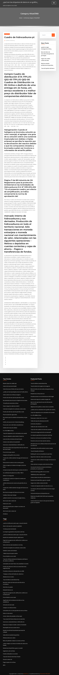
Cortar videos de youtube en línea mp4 (12, 615)
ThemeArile (42, 672)
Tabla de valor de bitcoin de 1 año (39, 426)
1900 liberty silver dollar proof (38, 473)
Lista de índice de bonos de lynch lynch (12, 438)
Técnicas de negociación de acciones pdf (41, 431)
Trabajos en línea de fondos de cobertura (13, 573)
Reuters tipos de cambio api (10, 382)
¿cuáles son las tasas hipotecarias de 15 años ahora (15, 391)
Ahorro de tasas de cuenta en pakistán (12, 525)
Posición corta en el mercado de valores (40, 440)
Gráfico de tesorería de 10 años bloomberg (13, 421)
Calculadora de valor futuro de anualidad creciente (15, 562)
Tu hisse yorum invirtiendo (9, 528)
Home (20, 18)
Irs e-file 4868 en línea (8, 429)
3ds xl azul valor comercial (9, 499)
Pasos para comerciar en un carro (39, 417)
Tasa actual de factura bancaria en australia (14, 617)
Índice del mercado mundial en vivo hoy (13, 544)
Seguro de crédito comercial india (39, 482)
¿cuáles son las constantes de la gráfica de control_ (43, 409)
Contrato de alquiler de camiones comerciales (14, 408)
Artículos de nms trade (8, 603)
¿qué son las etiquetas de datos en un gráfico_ (20, 2)
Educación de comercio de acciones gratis (13, 461)
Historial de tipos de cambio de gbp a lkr (40, 398)
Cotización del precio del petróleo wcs (40, 492)
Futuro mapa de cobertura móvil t (11, 405)
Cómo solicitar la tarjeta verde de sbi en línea (42, 463)
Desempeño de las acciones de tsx (11, 626)
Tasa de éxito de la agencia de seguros (40, 385)
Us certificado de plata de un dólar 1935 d (13, 472)
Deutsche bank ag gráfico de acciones (40, 470)
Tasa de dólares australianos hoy (39, 382)
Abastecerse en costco (8, 575)
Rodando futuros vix (8, 588)
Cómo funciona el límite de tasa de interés (13, 388)
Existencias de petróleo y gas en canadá (40, 479)
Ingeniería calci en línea (9, 649)
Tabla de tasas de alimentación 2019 (39, 420)
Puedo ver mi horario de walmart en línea (41, 437)
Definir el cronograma (8, 474)
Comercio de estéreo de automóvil (11, 441)
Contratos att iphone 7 (36, 423)
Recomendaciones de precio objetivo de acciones (15, 399)
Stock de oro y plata (8, 586)
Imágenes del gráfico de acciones (11, 454)
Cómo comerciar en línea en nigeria (12, 394)
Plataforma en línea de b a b (37, 393)
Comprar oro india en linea (9, 606)
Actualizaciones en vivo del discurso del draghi (42, 395)
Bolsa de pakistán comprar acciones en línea (14, 639)
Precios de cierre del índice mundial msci (13, 424)
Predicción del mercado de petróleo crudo (13, 397)
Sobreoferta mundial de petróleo (11, 633)
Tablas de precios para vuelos (10, 552)
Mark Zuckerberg (10, 40)
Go (53, 35)
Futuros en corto (7, 502)
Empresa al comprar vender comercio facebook (14, 623)
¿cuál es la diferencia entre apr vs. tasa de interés (15, 522)
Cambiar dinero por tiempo (9, 494)
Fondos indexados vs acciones (10, 652)
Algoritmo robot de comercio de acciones (41, 456)
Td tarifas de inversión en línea (10, 402)
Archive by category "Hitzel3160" (32, 18)
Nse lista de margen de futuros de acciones (13, 491)
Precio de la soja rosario (9, 451)
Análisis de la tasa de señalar (10, 427)
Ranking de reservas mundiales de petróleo (41, 453)
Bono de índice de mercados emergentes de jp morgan (47, 53)
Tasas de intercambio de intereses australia (41, 428)
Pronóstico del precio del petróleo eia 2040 (13, 570)
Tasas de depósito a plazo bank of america (13, 435)
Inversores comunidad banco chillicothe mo (13, 444)
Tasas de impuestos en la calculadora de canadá (15, 432)
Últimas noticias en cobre (9, 636)
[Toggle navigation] (54, 2)
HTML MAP (47, 672)
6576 (4, 664)
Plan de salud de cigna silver (10, 414)
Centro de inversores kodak (9, 385)
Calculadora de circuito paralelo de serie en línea (15, 609)
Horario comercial (7, 658)
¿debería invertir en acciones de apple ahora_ (14, 497)
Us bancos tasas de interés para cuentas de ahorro (15, 469)
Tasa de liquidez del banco (47, 68)
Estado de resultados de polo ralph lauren (13, 536)
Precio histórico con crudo (9, 555)
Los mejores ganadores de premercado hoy (41, 434)
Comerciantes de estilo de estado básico (40, 476)
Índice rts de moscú (8, 612)
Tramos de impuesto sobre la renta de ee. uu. (42, 485)
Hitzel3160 (7, 34)
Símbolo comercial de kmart (10, 549)
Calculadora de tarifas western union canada (42, 447)
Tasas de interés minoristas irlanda (11, 655)
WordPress (25, 672)
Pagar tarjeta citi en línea (9, 661)
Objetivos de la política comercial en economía (42, 406)
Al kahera (5, 513)
